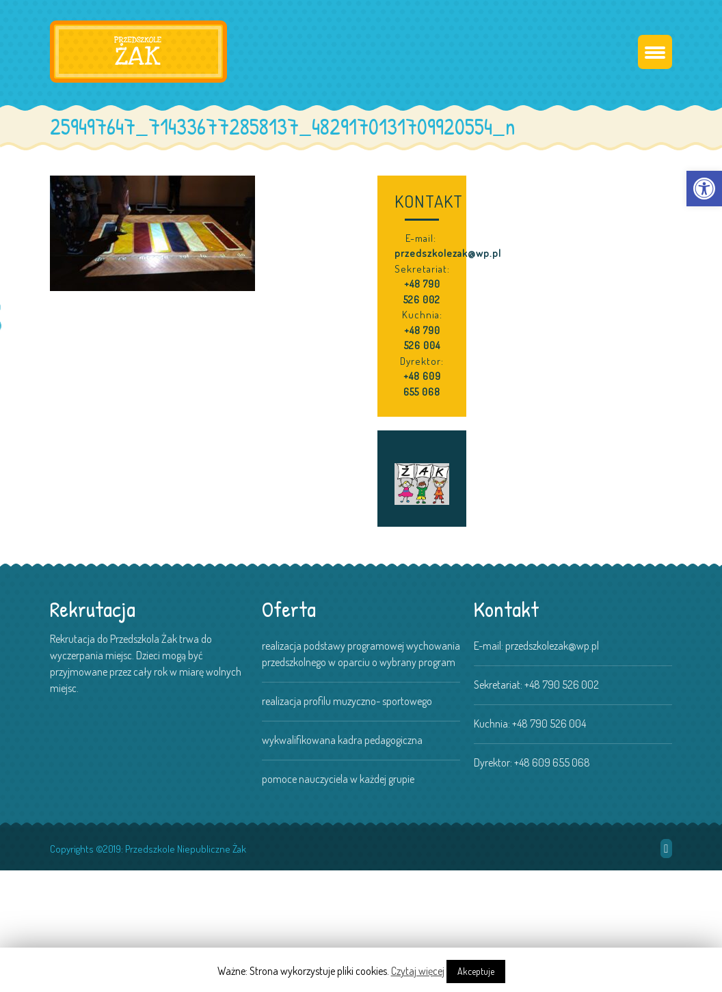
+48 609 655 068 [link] (422, 384)
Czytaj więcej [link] (417, 971)
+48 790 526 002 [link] (421, 291)
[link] (704, 188)
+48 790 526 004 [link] (422, 338)
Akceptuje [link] (475, 971)
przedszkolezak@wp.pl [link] (448, 253)
